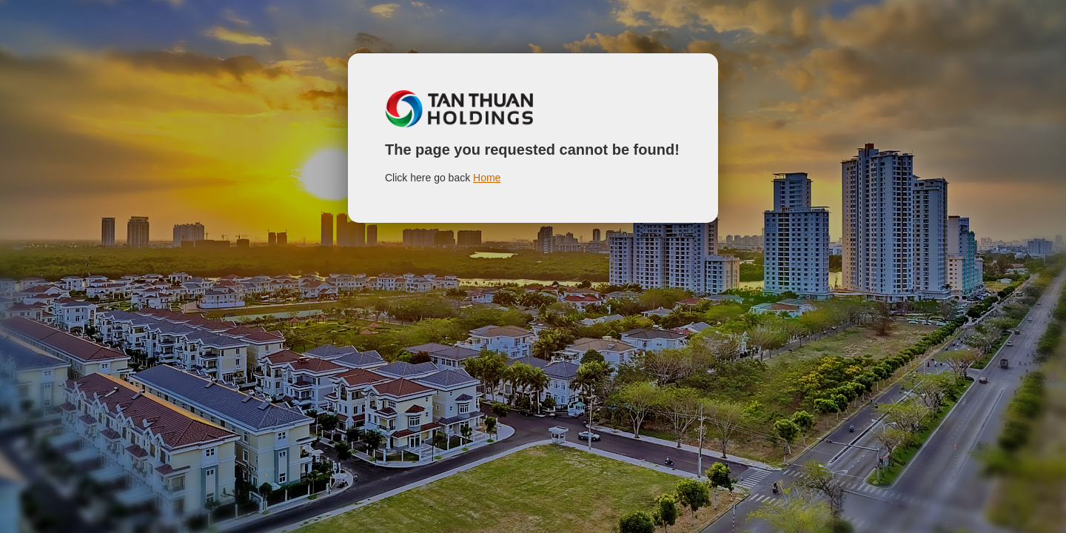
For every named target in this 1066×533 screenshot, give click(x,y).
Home (486, 178)
